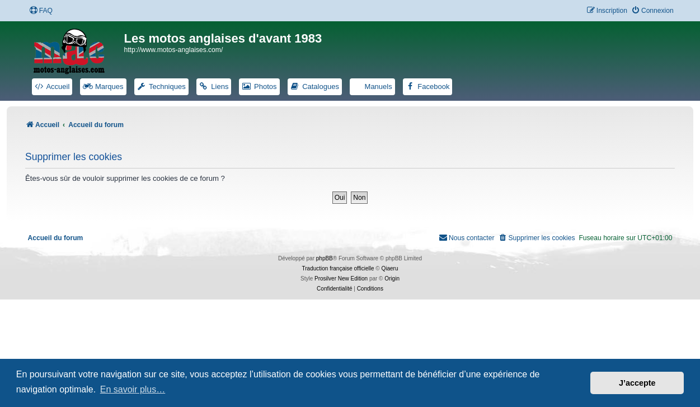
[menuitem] (41, 10)
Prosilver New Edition (341, 278)
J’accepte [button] (637, 382)
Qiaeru (389, 268)
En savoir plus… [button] (133, 389)
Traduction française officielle (338, 268)
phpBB (324, 258)
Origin (392, 278)
